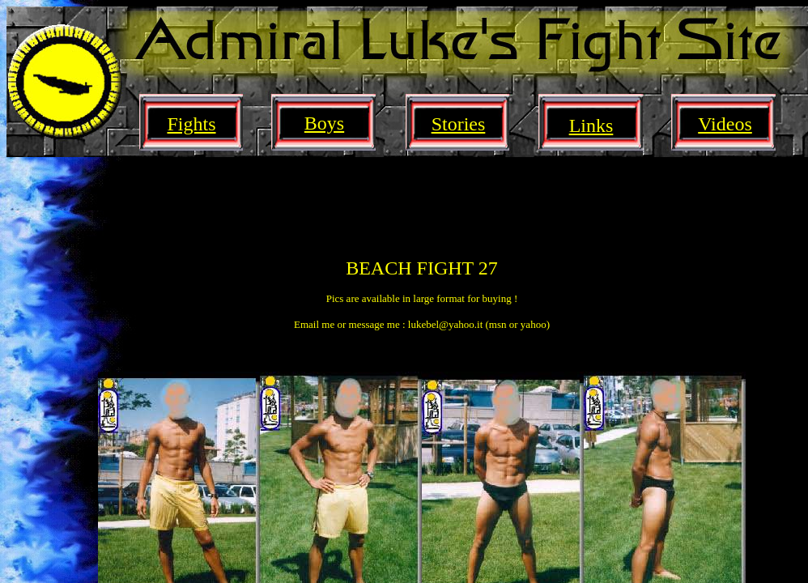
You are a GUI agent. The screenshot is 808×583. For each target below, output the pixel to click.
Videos (725, 123)
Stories (459, 123)
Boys (324, 123)
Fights (191, 123)
